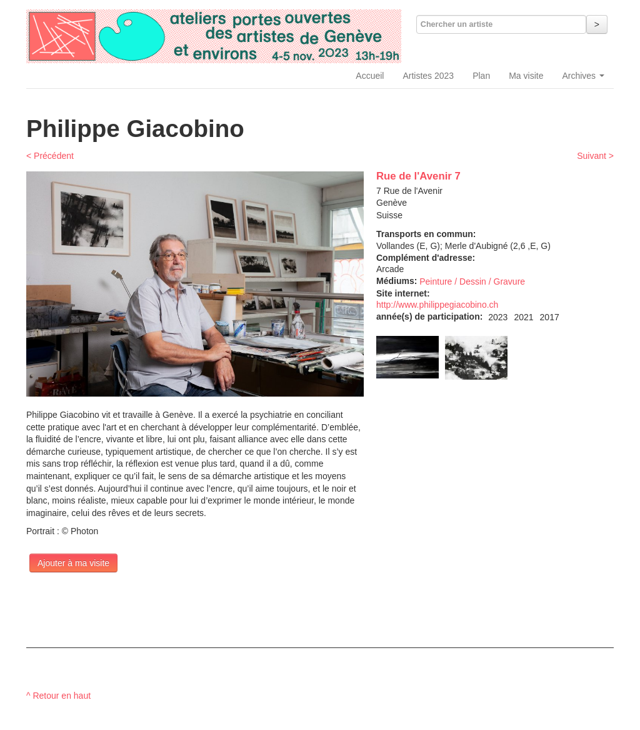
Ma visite (526, 76)
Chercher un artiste (456, 24)
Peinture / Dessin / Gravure (472, 281)
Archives (583, 76)
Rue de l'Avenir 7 (418, 176)
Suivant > (595, 156)
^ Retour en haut (58, 696)
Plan (481, 76)
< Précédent (50, 156)
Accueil (370, 76)
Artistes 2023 (428, 76)
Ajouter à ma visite (73, 563)
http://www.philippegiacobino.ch (437, 305)
